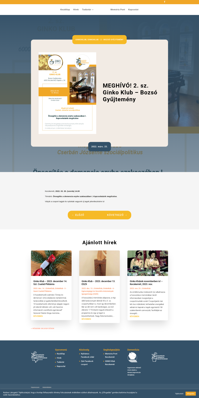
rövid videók (131, 370)
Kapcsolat (132, 10)
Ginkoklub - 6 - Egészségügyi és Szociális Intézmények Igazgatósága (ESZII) (98, 291)
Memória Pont (117, 10)
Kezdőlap (66, 10)
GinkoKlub (81, 40)
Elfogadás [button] (190, 394)
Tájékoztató (179, 394)
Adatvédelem (47, 387)
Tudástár (87, 10)
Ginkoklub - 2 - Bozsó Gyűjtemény (105, 40)
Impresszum (35, 387)
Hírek (77, 10)
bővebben (38, 316)
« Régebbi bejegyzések (42, 328)
